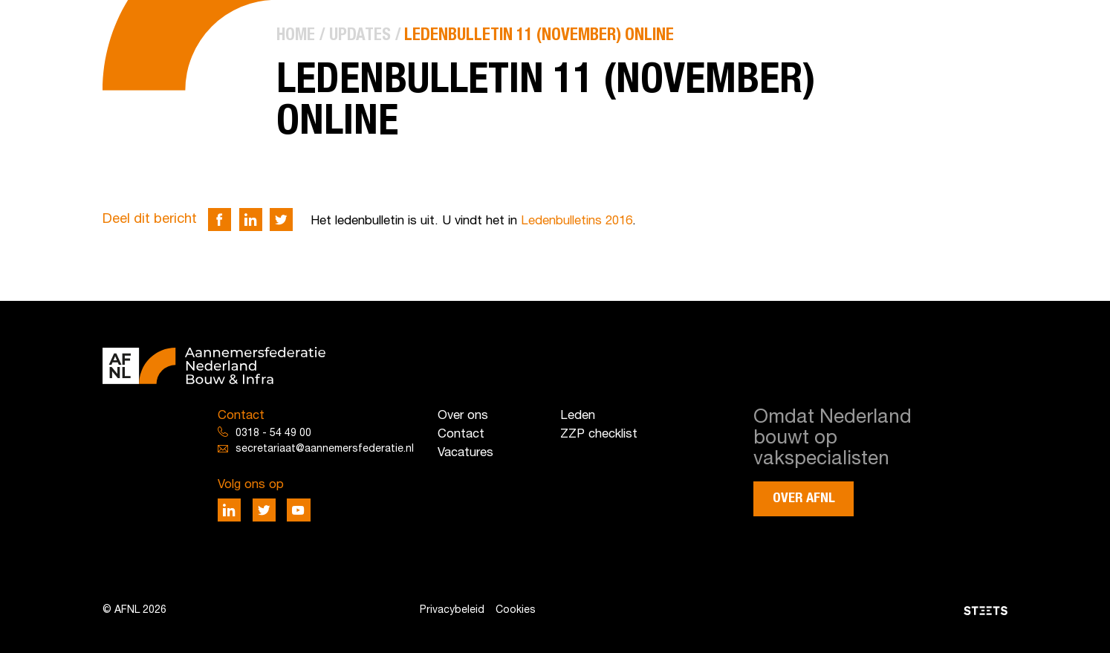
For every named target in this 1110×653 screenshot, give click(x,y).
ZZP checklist (598, 434)
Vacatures (465, 452)
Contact (461, 434)
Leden (577, 415)
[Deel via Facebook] (219, 219)
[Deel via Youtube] (298, 510)
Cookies (516, 610)
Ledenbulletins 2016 (576, 221)
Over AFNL (804, 498)
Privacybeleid (452, 610)
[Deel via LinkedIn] (250, 219)
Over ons (463, 415)
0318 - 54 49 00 (273, 433)
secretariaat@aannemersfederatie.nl (325, 449)
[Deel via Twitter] (281, 219)
